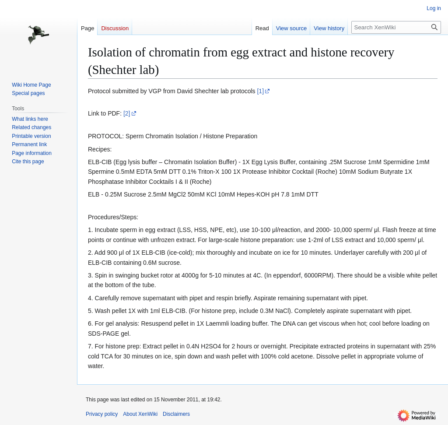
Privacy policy (102, 414)
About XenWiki (140, 414)
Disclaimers (176, 414)
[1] (260, 91)
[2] (126, 113)
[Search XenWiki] (396, 27)
